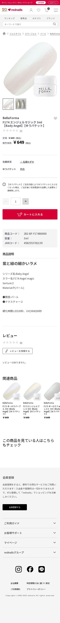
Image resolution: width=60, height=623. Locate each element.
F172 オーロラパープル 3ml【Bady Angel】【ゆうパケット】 (12, 410)
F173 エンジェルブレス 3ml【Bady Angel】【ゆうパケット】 (31, 410)
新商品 (23, 18)
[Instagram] (18, 569)
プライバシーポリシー (36, 589)
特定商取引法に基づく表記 (38, 583)
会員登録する (14, 507)
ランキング (9, 18)
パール (43, 33)
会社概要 (14, 583)
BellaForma (55, 33)
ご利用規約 (15, 589)
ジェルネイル (15, 33)
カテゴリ (36, 18)
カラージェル (30, 33)
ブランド (51, 18)
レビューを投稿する (17, 351)
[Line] (41, 569)
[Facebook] (30, 569)
